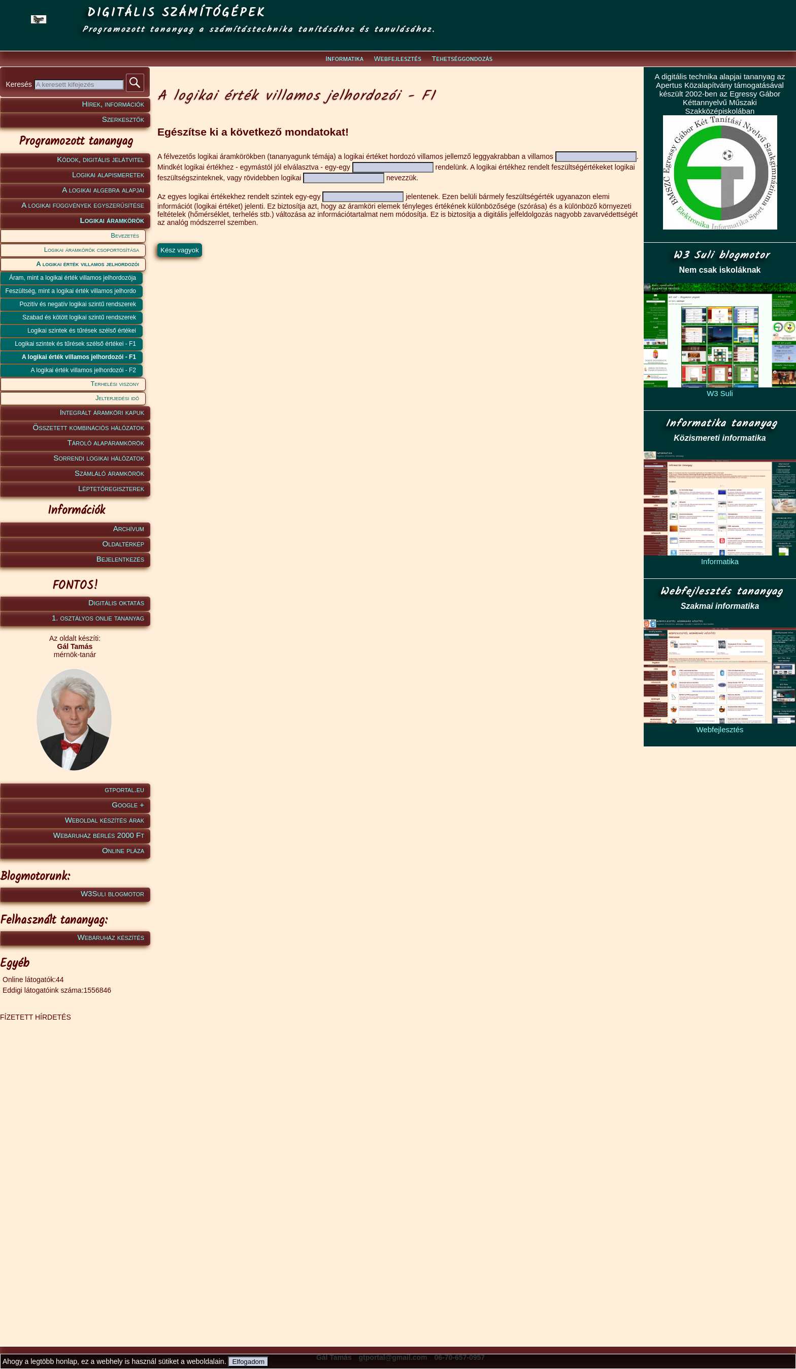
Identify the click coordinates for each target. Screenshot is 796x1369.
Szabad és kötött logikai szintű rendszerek (79, 317)
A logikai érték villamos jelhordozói (87, 264)
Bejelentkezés (120, 559)
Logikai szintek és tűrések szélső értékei (81, 330)
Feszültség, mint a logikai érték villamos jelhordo (71, 291)
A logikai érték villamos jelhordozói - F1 (79, 357)
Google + (128, 804)
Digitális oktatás (116, 602)
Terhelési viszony (114, 383)
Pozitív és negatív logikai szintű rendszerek (78, 304)
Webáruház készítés (111, 937)
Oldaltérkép (123, 543)
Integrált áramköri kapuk (102, 412)
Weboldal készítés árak (104, 820)
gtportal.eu (124, 789)
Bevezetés (125, 235)
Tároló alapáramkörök (106, 442)
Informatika (344, 59)
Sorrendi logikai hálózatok (98, 457)
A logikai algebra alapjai (103, 189)
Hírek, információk (113, 104)
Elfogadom (248, 1361)
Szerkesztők (123, 119)
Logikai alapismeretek (108, 174)
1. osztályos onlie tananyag (98, 617)
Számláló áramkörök (109, 473)
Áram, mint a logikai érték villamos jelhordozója (72, 277)
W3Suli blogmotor (112, 893)
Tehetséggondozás (462, 59)
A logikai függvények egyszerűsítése (82, 205)
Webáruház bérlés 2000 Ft (98, 835)
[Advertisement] (73, 1173)
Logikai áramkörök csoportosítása (91, 249)
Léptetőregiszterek (111, 488)
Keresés (20, 84)
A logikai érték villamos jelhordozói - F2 (83, 370)
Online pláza (123, 850)
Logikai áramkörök (112, 220)
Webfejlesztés (397, 59)
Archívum (128, 528)
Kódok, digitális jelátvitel (100, 159)
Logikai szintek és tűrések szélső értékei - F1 (75, 343)
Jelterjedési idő (117, 398)
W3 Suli (720, 393)
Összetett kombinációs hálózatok (88, 427)
